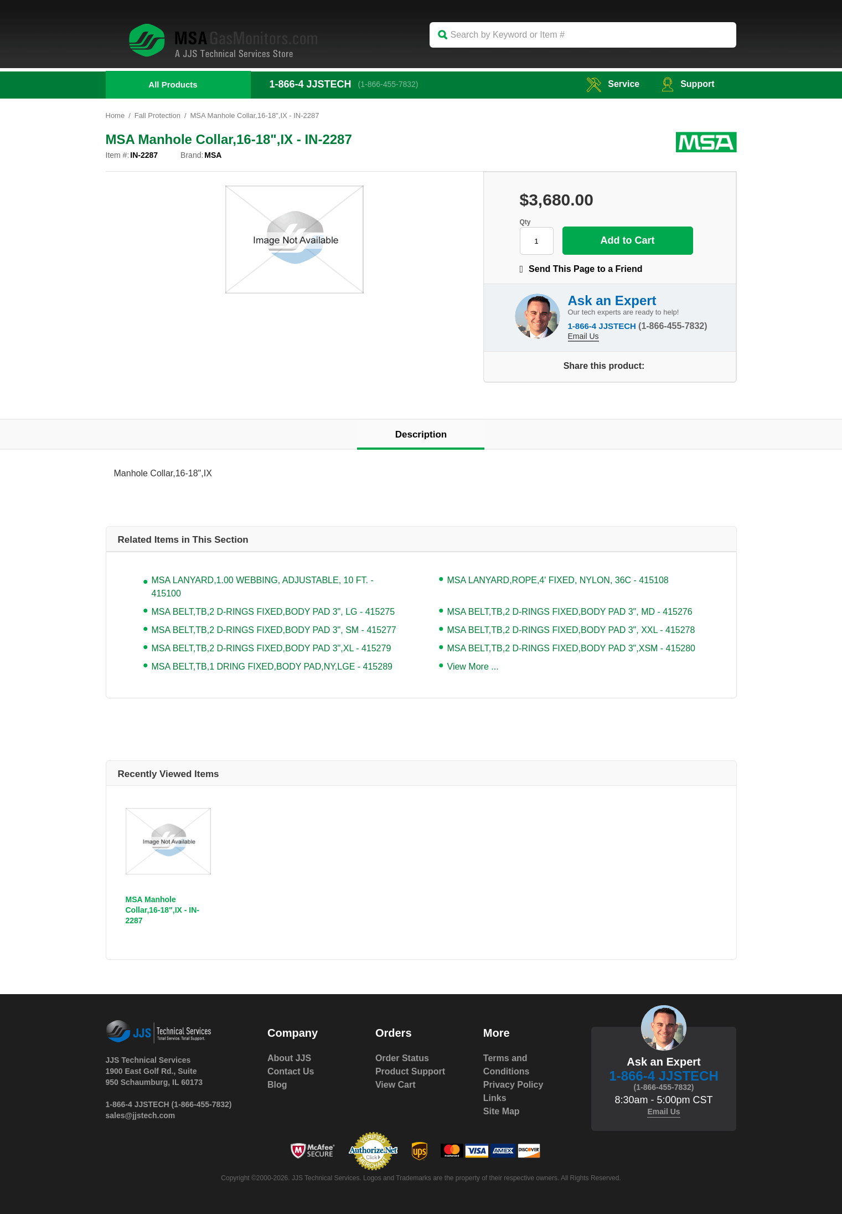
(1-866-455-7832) (388, 84)
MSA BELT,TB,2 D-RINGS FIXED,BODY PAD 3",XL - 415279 (271, 648)
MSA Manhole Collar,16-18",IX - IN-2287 (162, 910)
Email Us (583, 336)
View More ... (473, 666)
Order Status (402, 1058)
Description (421, 434)
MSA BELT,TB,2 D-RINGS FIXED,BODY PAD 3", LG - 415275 (273, 611)
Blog (277, 1084)
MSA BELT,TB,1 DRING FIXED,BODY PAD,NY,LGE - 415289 (272, 666)
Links (495, 1098)
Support (688, 84)
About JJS (289, 1058)
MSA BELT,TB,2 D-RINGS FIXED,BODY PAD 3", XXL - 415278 (571, 630)
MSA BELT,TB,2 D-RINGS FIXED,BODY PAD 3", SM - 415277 (274, 630)
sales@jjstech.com (140, 1115)
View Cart (395, 1084)
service (612, 84)
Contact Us (290, 1071)
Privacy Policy (513, 1084)
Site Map (501, 1111)
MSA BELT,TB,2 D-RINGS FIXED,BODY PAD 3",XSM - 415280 (571, 648)
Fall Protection (157, 115)
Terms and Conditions (506, 1064)
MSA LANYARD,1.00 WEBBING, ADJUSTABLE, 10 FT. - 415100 (263, 586)
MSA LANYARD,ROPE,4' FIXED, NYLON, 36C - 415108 (558, 580)
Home (115, 115)
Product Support (410, 1071)
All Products (172, 84)
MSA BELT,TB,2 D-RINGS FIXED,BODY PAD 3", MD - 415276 (570, 611)
